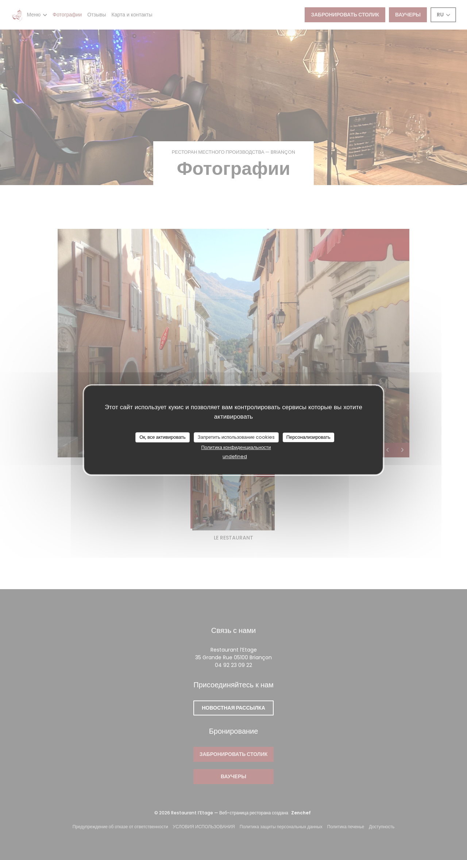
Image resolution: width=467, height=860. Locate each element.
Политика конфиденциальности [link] (236, 447)
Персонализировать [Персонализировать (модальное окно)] (308, 437)
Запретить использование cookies (236, 437)
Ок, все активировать (162, 437)
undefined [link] (235, 456)
